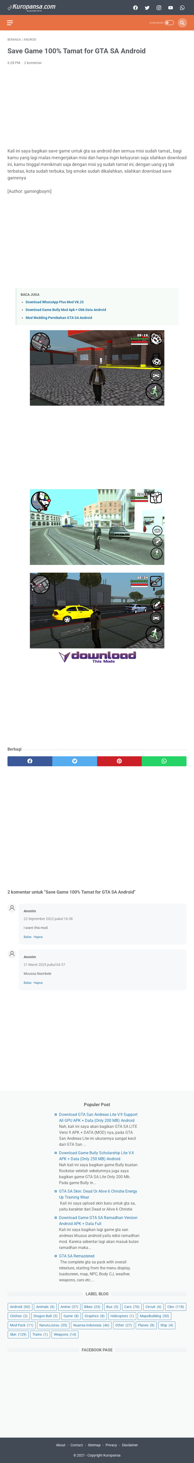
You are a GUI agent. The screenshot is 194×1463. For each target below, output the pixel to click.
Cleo (175, 1307)
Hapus (38, 935)
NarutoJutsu (53, 1325)
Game (71, 1316)
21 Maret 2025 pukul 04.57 (44, 963)
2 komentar (33, 62)
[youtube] (169, 6)
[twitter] (146, 6)
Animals (45, 1307)
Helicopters (122, 1316)
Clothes (19, 1316)
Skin (18, 1334)
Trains (40, 1334)
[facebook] (134, 6)
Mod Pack (21, 1325)
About (60, 1445)
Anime (69, 1307)
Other (123, 1325)
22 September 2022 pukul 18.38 (48, 918)
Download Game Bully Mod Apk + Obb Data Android (66, 309)
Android (20, 1307)
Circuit (153, 1307)
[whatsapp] (181, 6)
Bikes (92, 1307)
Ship (166, 1325)
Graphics (95, 1316)
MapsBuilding (154, 1316)
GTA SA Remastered (76, 1255)
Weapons (65, 1334)
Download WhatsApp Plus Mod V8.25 (55, 301)
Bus (112, 1307)
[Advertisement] (97, 106)
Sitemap (94, 1445)
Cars (131, 1307)
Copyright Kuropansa (104, 1455)
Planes (146, 1325)
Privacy (111, 1445)
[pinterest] (119, 760)
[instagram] (157, 6)
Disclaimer (130, 1445)
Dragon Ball (46, 1316)
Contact (76, 1445)
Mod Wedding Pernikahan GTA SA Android (59, 316)
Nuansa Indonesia (91, 1325)
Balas (28, 935)
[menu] (10, 21)
